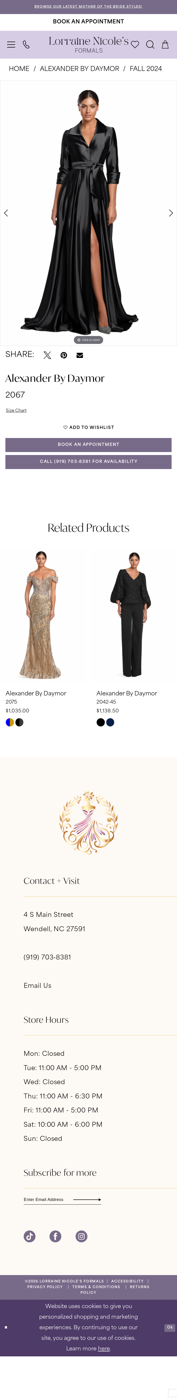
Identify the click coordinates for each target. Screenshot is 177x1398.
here (104, 1390)
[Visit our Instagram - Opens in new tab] (81, 1278)
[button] (11, 53)
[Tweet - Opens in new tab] (47, 363)
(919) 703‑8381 (47, 995)
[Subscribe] (135, 1238)
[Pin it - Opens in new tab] (64, 363)
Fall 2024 (146, 77)
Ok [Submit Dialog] (167, 1369)
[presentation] (43, 652)
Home (19, 77)
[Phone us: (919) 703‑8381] (26, 53)
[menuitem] (11, 53)
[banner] (88, 53)
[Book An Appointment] (88, 30)
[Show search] (150, 53)
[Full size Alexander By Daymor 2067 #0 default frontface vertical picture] (88, 221)
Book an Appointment (89, 469)
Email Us (37, 1023)
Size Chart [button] (21, 421)
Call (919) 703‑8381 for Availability (89, 495)
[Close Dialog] (8, 1369)
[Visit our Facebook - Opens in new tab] (55, 1278)
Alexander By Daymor (79, 77)
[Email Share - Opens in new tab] (80, 363)
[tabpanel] (88, 221)
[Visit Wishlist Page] (135, 53)
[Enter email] (83, 1238)
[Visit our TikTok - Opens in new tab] (29, 1278)
